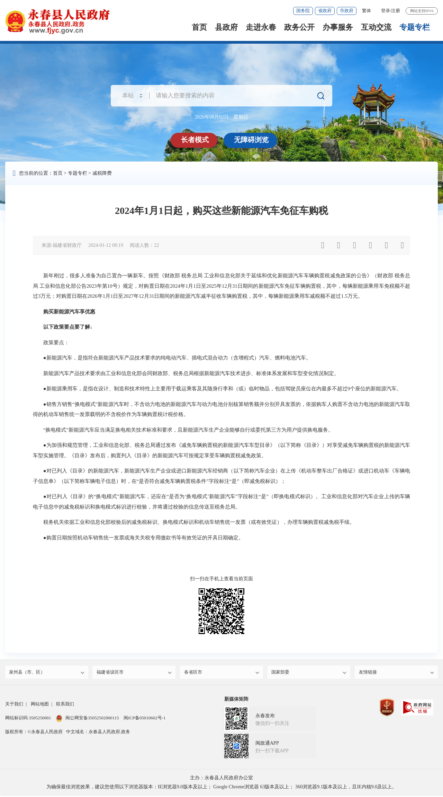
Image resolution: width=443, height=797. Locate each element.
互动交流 (376, 27)
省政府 (325, 10)
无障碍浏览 (252, 140)
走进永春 (261, 27)
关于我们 (14, 705)
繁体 (366, 10)
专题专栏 (414, 27)
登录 (385, 10)
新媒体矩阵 (236, 700)
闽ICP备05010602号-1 (144, 719)
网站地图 (40, 705)
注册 (395, 10)
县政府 (226, 27)
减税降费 (102, 173)
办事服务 (338, 27)
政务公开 (299, 27)
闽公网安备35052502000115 (87, 719)
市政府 (346, 10)
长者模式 (195, 140)
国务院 (303, 10)
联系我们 (65, 705)
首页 (199, 27)
